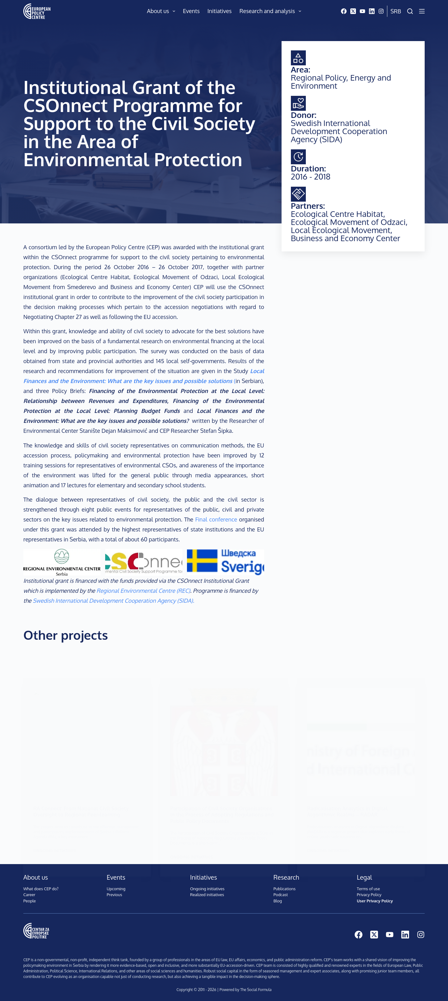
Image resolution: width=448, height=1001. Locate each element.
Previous (114, 893)
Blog (277, 899)
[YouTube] (362, 11)
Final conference (215, 519)
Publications (284, 887)
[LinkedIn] (372, 11)
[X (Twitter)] (353, 11)
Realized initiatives (207, 893)
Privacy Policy (369, 893)
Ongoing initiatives (207, 887)
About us (162, 11)
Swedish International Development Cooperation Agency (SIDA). (113, 600)
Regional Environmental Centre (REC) (143, 590)
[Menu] (422, 11)
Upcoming (116, 887)
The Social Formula (256, 988)
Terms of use (368, 887)
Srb (395, 11)
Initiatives (220, 10)
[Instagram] (381, 11)
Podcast (280, 893)
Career (29, 893)
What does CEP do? (40, 887)
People (29, 899)
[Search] (410, 11)
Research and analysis (272, 11)
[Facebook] (344, 11)
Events (191, 10)
